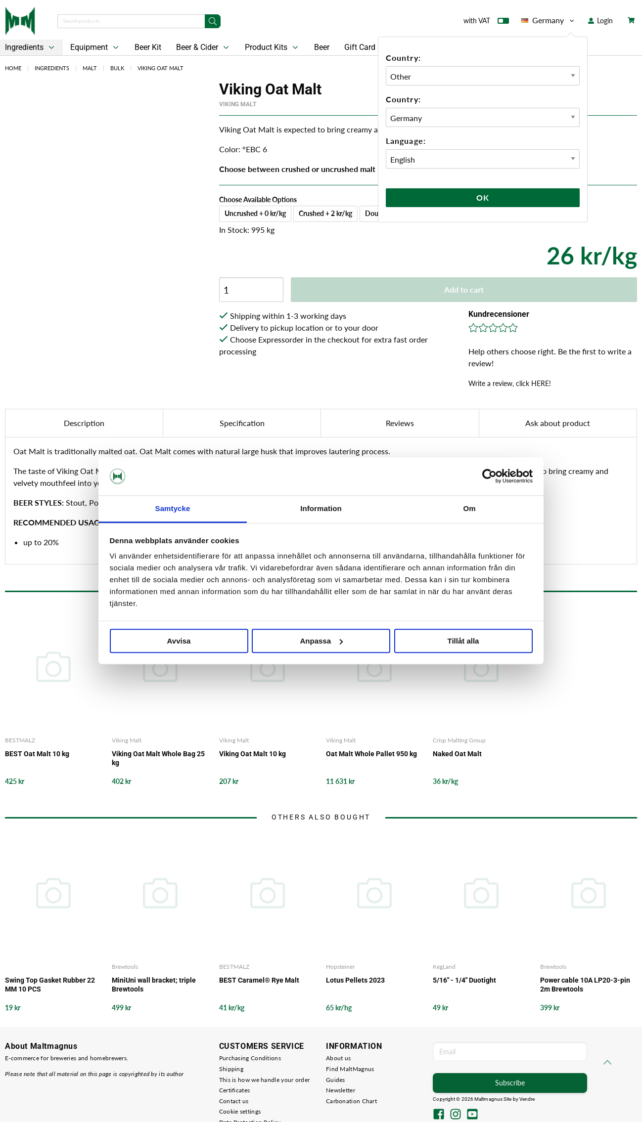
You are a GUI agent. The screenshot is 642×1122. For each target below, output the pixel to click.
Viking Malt (237, 104)
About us (338, 1058)
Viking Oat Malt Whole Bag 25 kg (158, 758)
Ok (482, 197)
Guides (335, 1079)
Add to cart (464, 289)
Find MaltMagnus (350, 1069)
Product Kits (272, 47)
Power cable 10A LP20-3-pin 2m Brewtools (585, 984)
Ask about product (557, 423)
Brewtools (125, 966)
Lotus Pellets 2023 (355, 980)
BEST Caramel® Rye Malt (259, 980)
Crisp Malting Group (459, 740)
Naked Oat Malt (457, 754)
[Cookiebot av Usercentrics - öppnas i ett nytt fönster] (489, 476)
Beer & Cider (203, 47)
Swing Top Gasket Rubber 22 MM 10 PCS (50, 984)
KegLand (444, 966)
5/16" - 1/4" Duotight (464, 980)
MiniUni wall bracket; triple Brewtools (154, 984)
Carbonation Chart (351, 1101)
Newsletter (340, 1090)
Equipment (95, 47)
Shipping (231, 1069)
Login (600, 20)
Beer (321, 47)
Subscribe (510, 1083)
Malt (90, 68)
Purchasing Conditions (250, 1058)
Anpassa (321, 641)
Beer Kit (148, 47)
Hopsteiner (340, 966)
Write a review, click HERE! (509, 383)
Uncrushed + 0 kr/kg (255, 213)
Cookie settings (240, 1111)
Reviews (400, 423)
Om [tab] (469, 508)
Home (13, 68)
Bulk (117, 68)
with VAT (486, 22)
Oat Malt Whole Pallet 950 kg (371, 754)
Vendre (527, 1099)
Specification (242, 423)
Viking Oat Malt (160, 68)
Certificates (234, 1090)
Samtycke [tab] (172, 508)
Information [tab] (321, 508)
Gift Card (359, 47)
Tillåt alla (463, 641)
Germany (548, 20)
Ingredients (52, 68)
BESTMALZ (20, 740)
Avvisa (179, 641)
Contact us (234, 1101)
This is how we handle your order (264, 1079)
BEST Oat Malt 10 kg (37, 754)
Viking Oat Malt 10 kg (252, 754)
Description (84, 423)
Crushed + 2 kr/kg (325, 213)
